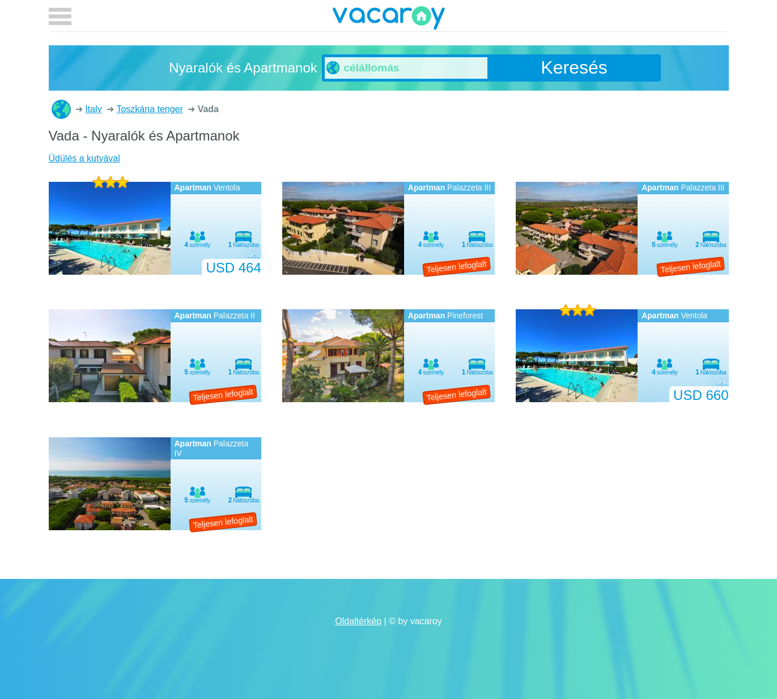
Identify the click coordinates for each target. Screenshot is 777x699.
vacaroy (388, 20)
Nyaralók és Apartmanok (61, 109)
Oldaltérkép (358, 621)
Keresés (574, 67)
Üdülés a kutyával (84, 158)
